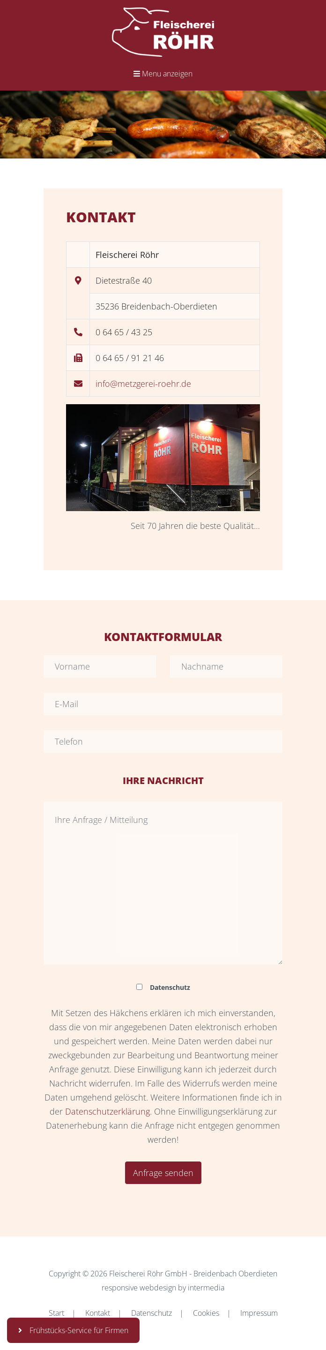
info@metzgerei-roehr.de (143, 383)
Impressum (259, 1313)
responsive (120, 1287)
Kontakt (97, 1313)
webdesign (158, 1287)
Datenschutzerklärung (107, 1111)
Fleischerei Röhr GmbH (148, 1273)
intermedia (206, 1287)
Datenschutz (151, 1313)
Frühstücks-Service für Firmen (73, 1330)
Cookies (206, 1313)
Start (56, 1313)
